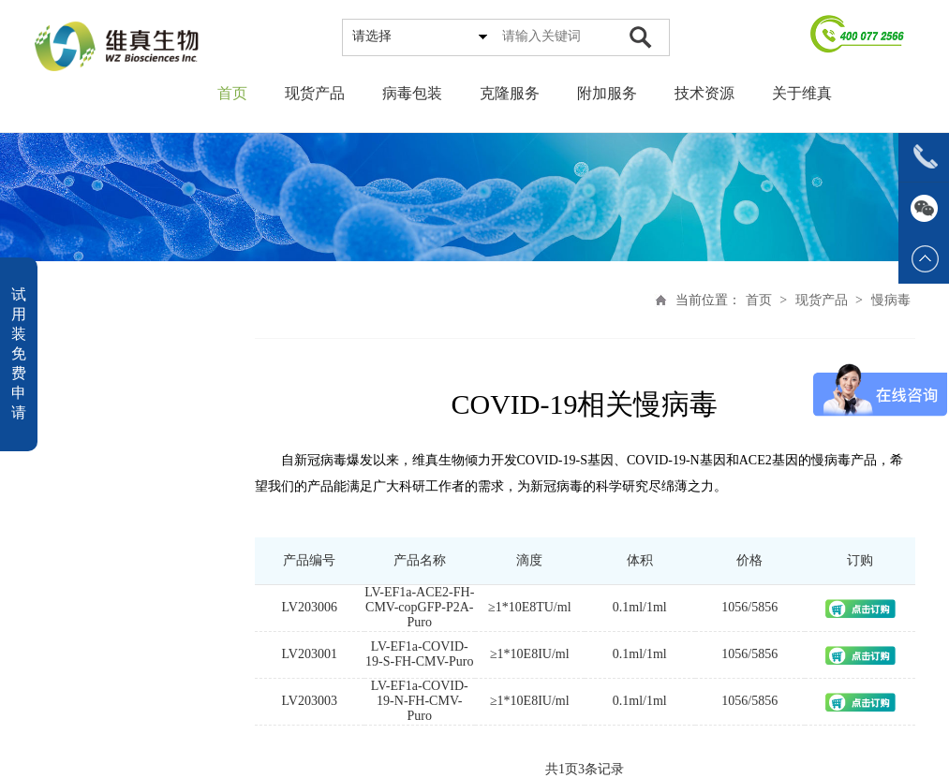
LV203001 (311, 654)
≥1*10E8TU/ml (532, 607)
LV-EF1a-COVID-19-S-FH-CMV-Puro (422, 653)
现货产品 (315, 93)
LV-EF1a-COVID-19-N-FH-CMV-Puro (422, 701)
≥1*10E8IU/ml (532, 654)
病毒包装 (412, 93)
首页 (232, 93)
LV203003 (311, 701)
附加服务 (607, 93)
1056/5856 (752, 607)
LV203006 (311, 607)
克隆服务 (510, 93)
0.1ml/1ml (642, 607)
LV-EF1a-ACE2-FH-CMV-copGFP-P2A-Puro (422, 607)
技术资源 (704, 93)
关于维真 (802, 93)
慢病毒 (892, 300)
